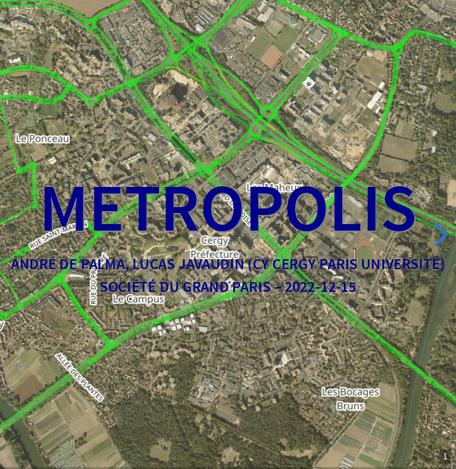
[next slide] (439, 234)
